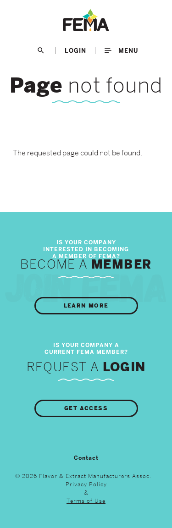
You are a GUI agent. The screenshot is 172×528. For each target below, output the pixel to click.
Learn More (86, 305)
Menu (121, 50)
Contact (86, 458)
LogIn (75, 50)
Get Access (86, 408)
